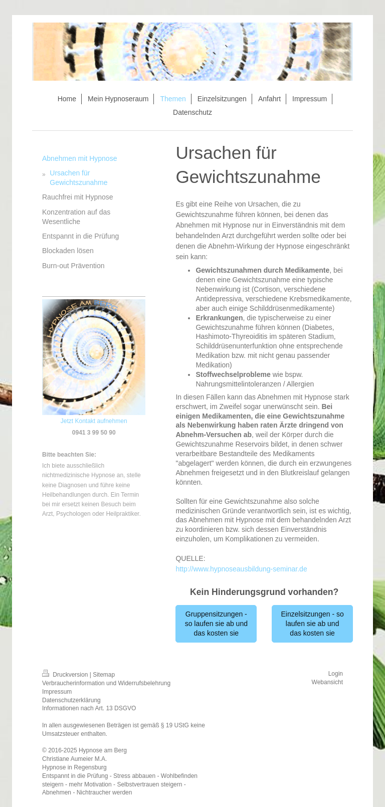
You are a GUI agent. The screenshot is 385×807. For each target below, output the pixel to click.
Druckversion (66, 674)
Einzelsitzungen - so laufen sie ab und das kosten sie (312, 623)
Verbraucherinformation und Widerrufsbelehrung (106, 683)
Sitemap (104, 674)
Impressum (57, 691)
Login (335, 673)
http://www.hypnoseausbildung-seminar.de (241, 569)
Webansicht (327, 682)
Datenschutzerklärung (71, 700)
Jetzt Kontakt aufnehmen (94, 421)
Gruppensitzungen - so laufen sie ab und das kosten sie (216, 623)
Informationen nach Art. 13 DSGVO (89, 708)
